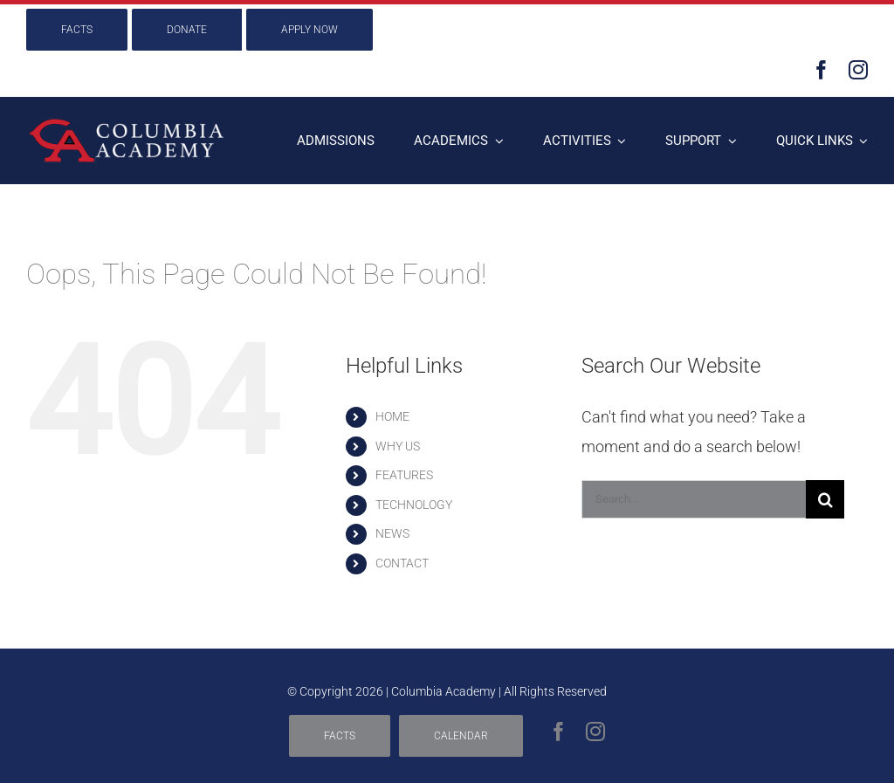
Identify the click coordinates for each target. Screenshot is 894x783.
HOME (392, 416)
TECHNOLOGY (413, 505)
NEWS (392, 533)
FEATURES (404, 475)
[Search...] (693, 499)
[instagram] (858, 69)
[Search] (825, 499)
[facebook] (821, 69)
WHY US (397, 446)
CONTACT (402, 563)
